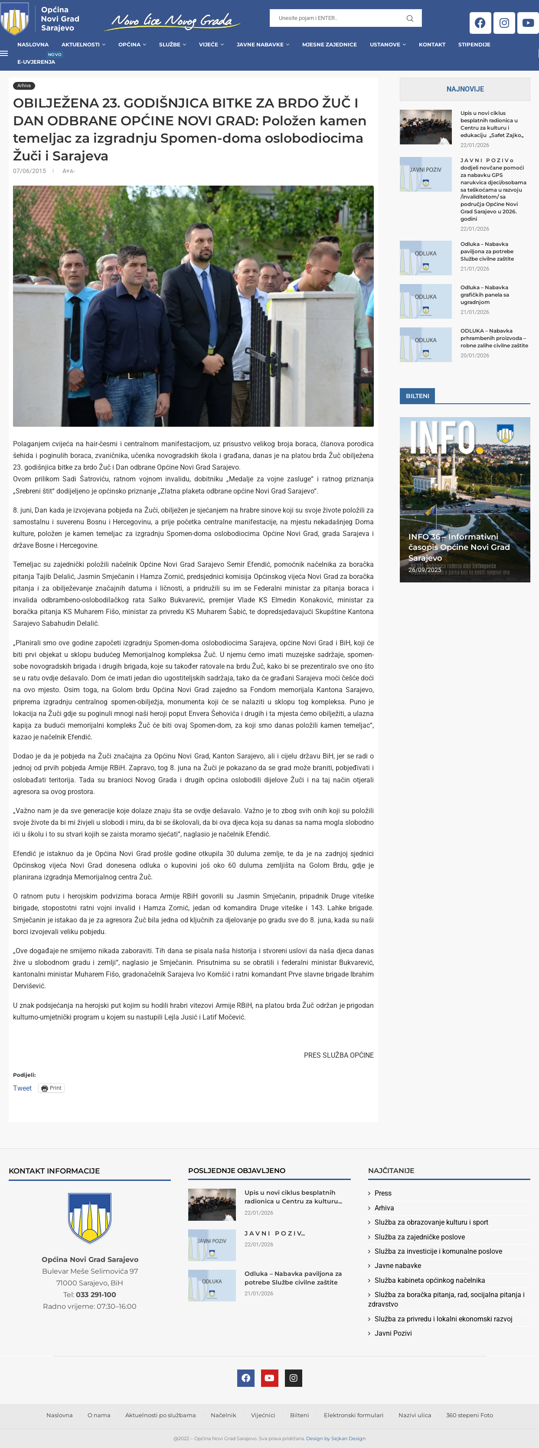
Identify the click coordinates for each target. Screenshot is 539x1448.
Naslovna (33, 44)
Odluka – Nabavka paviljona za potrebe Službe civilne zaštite (487, 251)
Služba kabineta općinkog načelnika (430, 1280)
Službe (169, 44)
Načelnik (223, 1415)
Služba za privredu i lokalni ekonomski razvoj (444, 1319)
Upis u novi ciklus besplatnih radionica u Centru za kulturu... (293, 1197)
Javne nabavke (398, 1266)
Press (383, 1193)
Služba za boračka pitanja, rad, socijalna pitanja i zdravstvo (446, 1299)
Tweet (22, 1088)
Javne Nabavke (260, 44)
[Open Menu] (4, 53)
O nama (99, 1415)
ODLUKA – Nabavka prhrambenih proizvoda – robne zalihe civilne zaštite (494, 338)
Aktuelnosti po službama (160, 1415)
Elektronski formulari (354, 1415)
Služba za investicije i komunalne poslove (438, 1251)
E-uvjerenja (36, 59)
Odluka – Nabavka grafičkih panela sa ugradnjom (485, 294)
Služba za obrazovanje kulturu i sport (431, 1222)
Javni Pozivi (393, 1333)
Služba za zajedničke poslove (420, 1237)
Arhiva (384, 1208)
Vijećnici (263, 1415)
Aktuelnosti (81, 44)
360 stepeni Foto (469, 1415)
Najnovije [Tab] (465, 89)
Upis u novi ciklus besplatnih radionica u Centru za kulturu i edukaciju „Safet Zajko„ (492, 124)
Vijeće (208, 44)
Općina (129, 44)
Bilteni (299, 1415)
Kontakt (432, 44)
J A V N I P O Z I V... (275, 1233)
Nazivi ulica (415, 1415)
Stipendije (474, 44)
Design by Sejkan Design (336, 1438)
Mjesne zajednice (329, 44)
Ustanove (385, 44)
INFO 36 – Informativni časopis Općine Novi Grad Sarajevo (459, 547)
